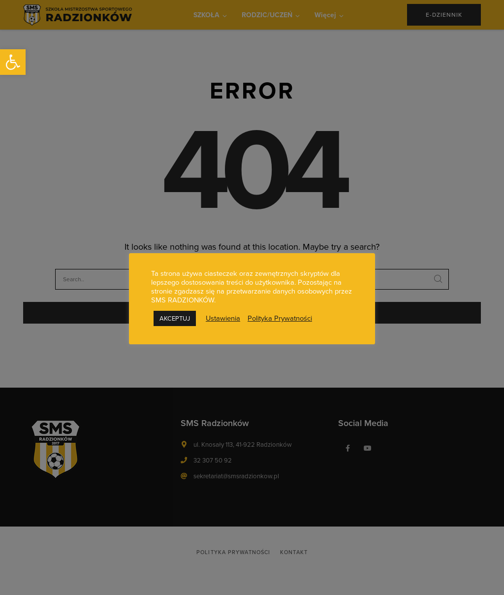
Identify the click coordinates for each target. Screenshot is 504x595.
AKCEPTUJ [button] (174, 318)
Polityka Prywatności (280, 318)
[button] (13, 62)
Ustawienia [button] (223, 318)
